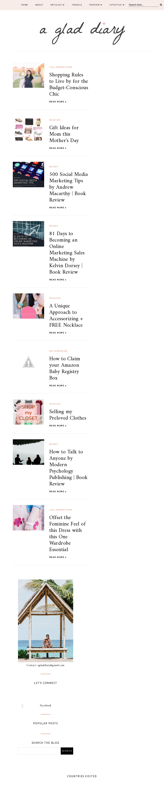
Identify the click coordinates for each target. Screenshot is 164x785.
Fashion (96, 5)
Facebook (45, 705)
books (53, 166)
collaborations (61, 67)
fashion (55, 120)
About (39, 5)
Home (24, 5)
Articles (57, 5)
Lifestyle (117, 5)
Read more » (58, 101)
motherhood (58, 351)
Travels (77, 5)
